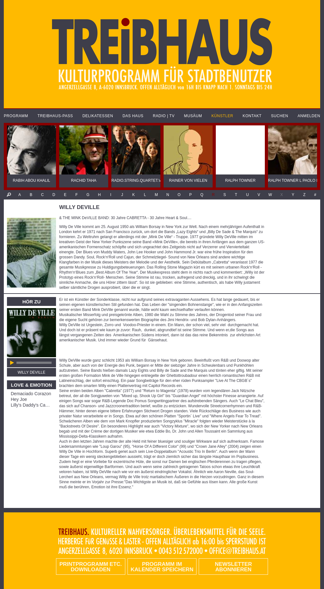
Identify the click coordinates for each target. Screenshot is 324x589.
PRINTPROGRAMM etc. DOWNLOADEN (90, 567)
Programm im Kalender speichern (162, 567)
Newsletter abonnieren (233, 567)
